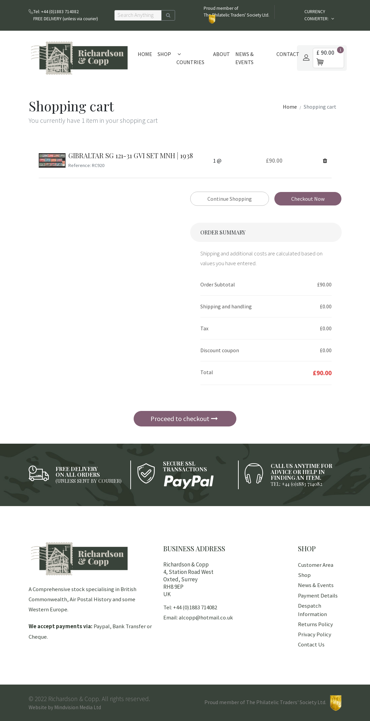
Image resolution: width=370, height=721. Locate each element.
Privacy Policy (314, 634)
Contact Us (311, 644)
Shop (164, 54)
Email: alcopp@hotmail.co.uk (198, 617)
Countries (190, 58)
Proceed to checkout (184, 418)
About (221, 54)
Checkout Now (308, 198)
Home (145, 54)
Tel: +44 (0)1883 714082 (190, 607)
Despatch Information (312, 610)
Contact (287, 54)
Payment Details (318, 595)
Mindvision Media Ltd (77, 707)
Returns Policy (315, 624)
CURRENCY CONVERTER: (317, 15)
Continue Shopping (229, 198)
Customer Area (315, 565)
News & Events (244, 58)
